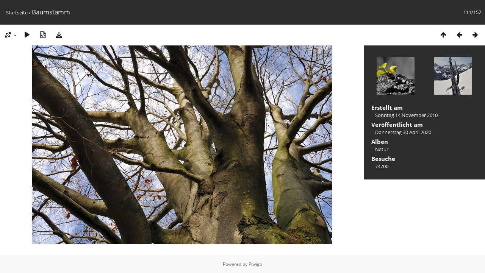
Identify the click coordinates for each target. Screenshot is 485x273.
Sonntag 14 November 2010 (406, 115)
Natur (381, 149)
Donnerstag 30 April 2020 (403, 132)
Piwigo (255, 264)
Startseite (17, 12)
